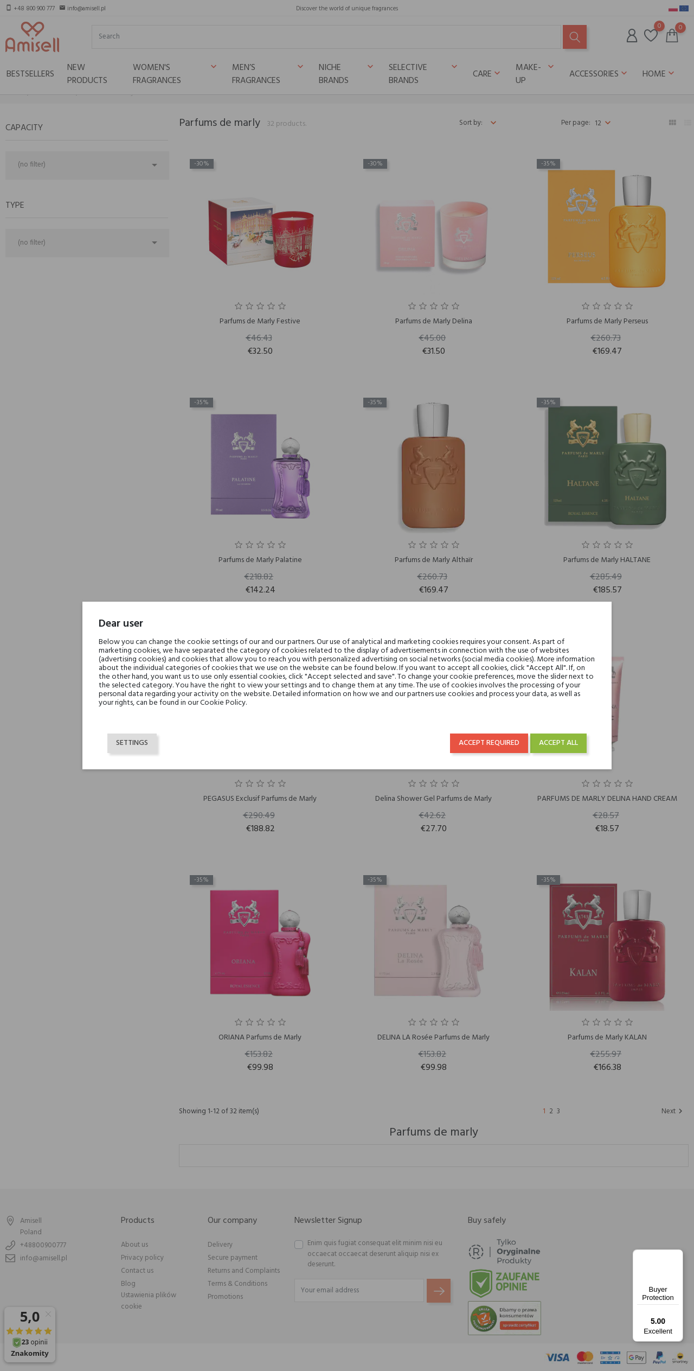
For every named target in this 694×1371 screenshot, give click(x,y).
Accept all (558, 743)
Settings (132, 743)
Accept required (489, 743)
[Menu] (676, 1255)
